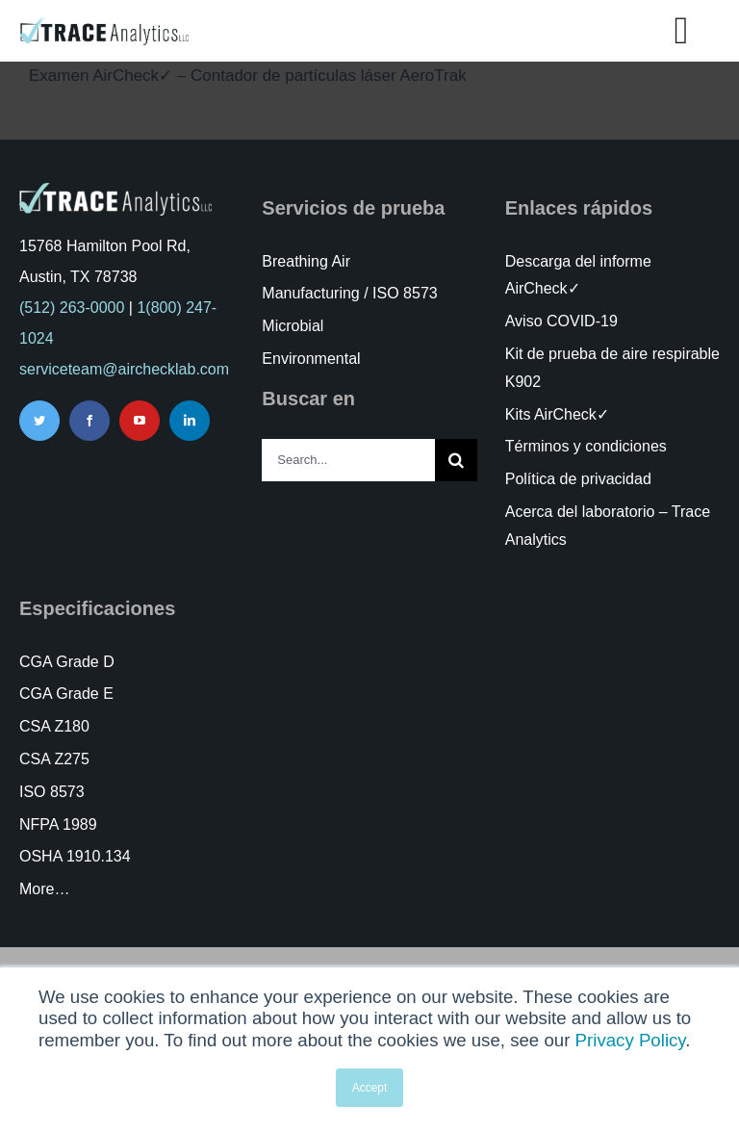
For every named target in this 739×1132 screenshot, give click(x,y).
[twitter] (39, 420)
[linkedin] (189, 420)
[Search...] (348, 460)
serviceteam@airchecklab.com (124, 369)
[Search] (456, 460)
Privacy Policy (630, 1040)
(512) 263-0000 (71, 307)
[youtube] (139, 420)
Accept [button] (370, 1087)
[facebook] (89, 420)
